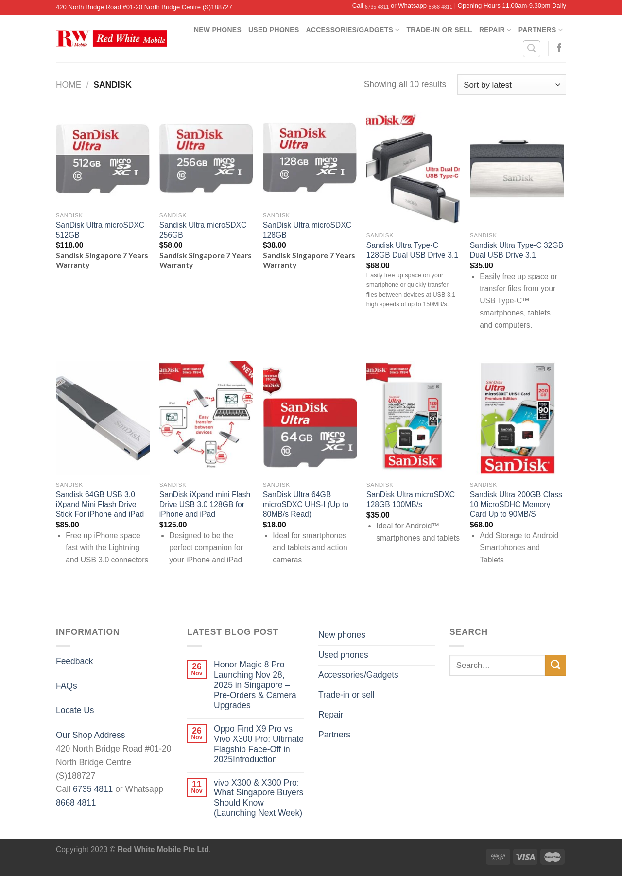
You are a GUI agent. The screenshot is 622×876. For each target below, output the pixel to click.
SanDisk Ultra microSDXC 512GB (100, 230)
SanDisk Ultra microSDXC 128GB (307, 230)
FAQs (66, 686)
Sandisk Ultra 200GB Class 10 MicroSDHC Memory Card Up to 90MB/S (516, 505)
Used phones (273, 30)
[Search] (531, 48)
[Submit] (555, 665)
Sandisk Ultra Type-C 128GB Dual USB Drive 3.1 (412, 250)
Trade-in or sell (439, 30)
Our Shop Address (90, 735)
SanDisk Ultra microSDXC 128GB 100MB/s (410, 499)
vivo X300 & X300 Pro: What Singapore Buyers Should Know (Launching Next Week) (258, 798)
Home (68, 84)
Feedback (74, 661)
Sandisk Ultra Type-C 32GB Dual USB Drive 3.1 (516, 250)
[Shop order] (511, 84)
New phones (218, 30)
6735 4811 (377, 7)
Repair (495, 30)
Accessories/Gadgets (353, 30)
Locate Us (75, 710)
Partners (540, 30)
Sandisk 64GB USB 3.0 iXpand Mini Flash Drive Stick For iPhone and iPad (100, 505)
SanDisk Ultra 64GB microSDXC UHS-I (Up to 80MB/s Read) (305, 505)
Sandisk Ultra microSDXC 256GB (203, 230)
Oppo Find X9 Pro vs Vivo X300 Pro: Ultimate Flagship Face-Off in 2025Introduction (259, 744)
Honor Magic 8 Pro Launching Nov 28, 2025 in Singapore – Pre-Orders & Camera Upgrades (255, 685)
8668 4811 (440, 7)
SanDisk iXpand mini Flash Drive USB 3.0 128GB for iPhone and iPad (204, 505)
